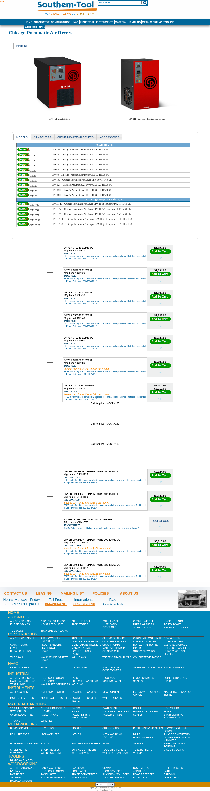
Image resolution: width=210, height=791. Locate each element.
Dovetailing (141, 768)
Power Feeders (143, 774)
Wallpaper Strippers (55, 684)
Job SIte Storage (175, 644)
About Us (129, 593)
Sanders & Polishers (86, 743)
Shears (138, 743)
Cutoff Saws (19, 644)
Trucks (15, 720)
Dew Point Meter (113, 691)
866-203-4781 (61, 14)
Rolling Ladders (113, 681)
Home (28, 22)
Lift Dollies (79, 667)
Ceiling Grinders (114, 638)
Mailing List (72, 593)
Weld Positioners (53, 753)
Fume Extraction (175, 678)
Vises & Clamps (174, 749)
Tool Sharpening (114, 777)
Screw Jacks (142, 627)
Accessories (19, 691)
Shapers (16, 777)
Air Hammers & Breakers (50, 640)
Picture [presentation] (22, 46)
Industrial (87, 22)
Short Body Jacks (176, 627)
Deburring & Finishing (148, 728)
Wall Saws (79, 657)
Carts (76, 708)
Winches (46, 720)
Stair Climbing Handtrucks (173, 716)
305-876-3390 (84, 604)
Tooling (168, 22)
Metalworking (152, 22)
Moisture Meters (22, 698)
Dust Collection (52, 678)
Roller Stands (112, 714)
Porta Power (173, 624)
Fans (44, 667)
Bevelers (47, 728)
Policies (100, 593)
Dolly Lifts (171, 708)
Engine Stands (20, 624)
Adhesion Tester (52, 691)
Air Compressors (22, 638)
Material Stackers (146, 711)
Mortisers (17, 774)
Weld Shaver (80, 753)
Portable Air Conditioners (111, 669)
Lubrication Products (110, 626)
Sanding (169, 774)
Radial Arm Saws (21, 780)
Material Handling (128, 22)
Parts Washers (143, 624)
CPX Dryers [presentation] (42, 137)
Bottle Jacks (111, 621)
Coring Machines (144, 641)
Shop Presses (50, 749)
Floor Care (110, 678)
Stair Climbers (174, 667)
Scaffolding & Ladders (81, 652)
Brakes (77, 728)
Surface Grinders (84, 749)
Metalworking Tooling (112, 736)
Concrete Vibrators (147, 657)
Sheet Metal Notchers (18, 751)
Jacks (76, 711)
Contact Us (15, 593)
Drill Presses (19, 734)
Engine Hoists (173, 621)
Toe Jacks (16, 630)
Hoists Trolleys (52, 624)
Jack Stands (80, 624)
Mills (136, 734)
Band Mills (140, 777)
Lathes (76, 734)
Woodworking (35, 27)
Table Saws (79, 777)
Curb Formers (173, 641)
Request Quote (161, 520)
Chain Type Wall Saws (147, 638)
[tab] (22, 46)
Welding (77, 684)
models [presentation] (22, 137)
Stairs (168, 681)
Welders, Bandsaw (115, 753)
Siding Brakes (111, 651)
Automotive (41, 22)
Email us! (85, 14)
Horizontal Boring (146, 644)
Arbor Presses (82, 621)
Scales (138, 681)
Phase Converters (177, 734)
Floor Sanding (112, 771)
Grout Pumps (111, 644)
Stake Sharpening (53, 777)
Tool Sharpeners (114, 749)
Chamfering (110, 728)
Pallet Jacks (49, 714)
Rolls (45, 743)
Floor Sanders (51, 644)
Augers (77, 638)
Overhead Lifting (22, 714)
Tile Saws (16, 657)
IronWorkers (50, 734)
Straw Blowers (144, 651)
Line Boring (171, 777)
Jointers (139, 771)
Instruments (105, 22)
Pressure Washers (177, 648)
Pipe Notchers (143, 737)
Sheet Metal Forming (147, 667)
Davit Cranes (111, 708)
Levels (14, 648)
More (167, 711)
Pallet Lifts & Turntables (81, 716)
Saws (44, 651)
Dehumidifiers (19, 667)
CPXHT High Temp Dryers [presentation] (75, 137)
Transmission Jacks (54, 630)
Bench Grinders (21, 728)
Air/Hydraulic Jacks (54, 621)
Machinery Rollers (115, 711)
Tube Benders (142, 749)
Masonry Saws (81, 648)
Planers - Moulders (116, 774)
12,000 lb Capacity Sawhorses (22, 710)
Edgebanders (81, 771)
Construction (61, 22)
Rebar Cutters (20, 651)
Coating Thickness (84, 691)
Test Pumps (17, 684)
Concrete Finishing (85, 641)
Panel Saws (48, 774)
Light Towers (50, 648)
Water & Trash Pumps (116, 657)
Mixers (137, 648)
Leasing (44, 593)
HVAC (75, 22)
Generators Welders (86, 644)
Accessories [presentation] (109, 137)
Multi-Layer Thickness (56, 698)
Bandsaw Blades (21, 760)
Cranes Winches (144, 621)
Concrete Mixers (114, 641)
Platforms (48, 681)
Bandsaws (78, 768)
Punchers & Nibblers (24, 743)
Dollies (138, 708)
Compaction (172, 638)
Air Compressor (21, 621)
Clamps (107, 768)
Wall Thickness (112, 698)
